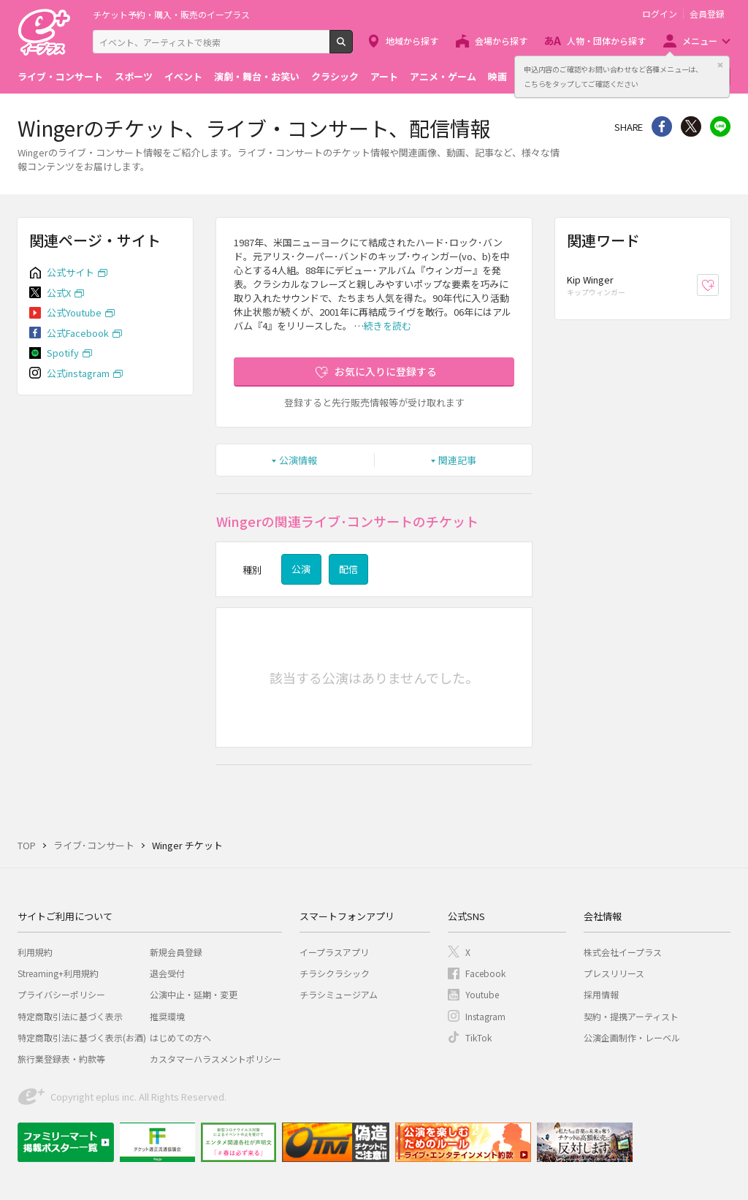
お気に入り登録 (718, 285)
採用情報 (601, 994)
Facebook (485, 973)
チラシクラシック (334, 973)
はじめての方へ (180, 1037)
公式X (59, 293)
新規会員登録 (176, 952)
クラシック (335, 76)
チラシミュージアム (338, 994)
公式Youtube (74, 312)
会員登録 (707, 14)
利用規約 (35, 952)
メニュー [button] (699, 40)
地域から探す (412, 40)
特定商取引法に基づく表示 (70, 1016)
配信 (348, 569)
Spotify (63, 353)
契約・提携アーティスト (631, 1016)
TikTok (478, 1037)
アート (384, 76)
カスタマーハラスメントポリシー (215, 1058)
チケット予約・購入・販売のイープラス (171, 14)
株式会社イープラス (623, 952)
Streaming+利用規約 (58, 973)
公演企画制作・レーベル (632, 1037)
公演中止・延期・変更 (193, 994)
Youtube (482, 994)
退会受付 (167, 973)
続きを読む (387, 326)
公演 (300, 569)
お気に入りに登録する (386, 371)
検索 (352, 47)
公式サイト (70, 272)
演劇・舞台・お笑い (256, 76)
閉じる (720, 65)
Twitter (691, 126)
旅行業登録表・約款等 (61, 1058)
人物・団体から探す (606, 40)
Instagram (485, 1016)
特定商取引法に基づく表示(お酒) (82, 1037)
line (720, 126)
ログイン (659, 14)
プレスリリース (614, 973)
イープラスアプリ (334, 952)
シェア (662, 126)
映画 (497, 76)
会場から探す (501, 40)
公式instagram (78, 373)
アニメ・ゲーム (443, 76)
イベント (183, 76)
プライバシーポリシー (61, 994)
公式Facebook (78, 333)
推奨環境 (167, 1016)
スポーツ (134, 76)
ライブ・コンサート (60, 76)
